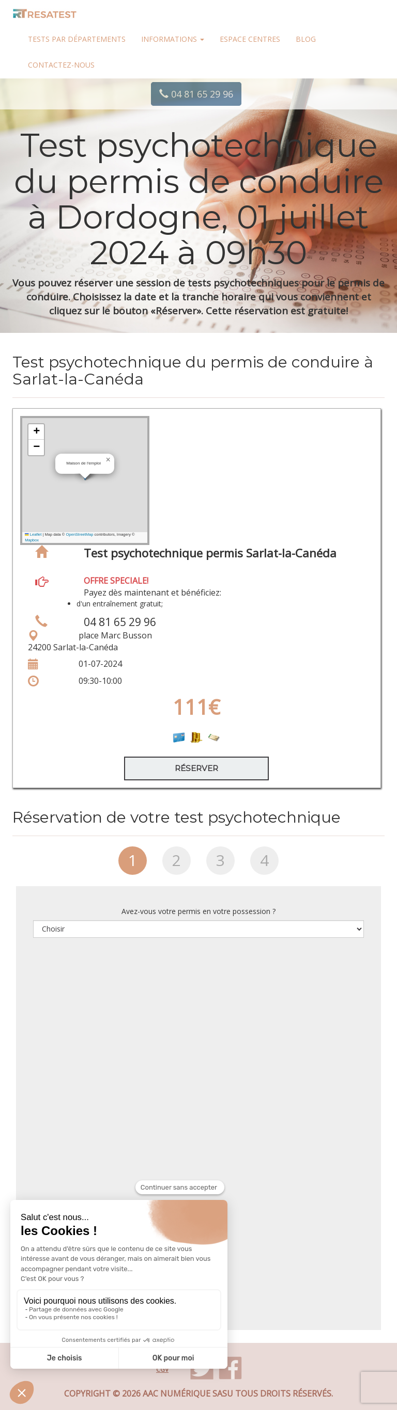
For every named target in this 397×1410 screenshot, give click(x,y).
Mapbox (32, 540)
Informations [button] (172, 39)
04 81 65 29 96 (196, 94)
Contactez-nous (61, 65)
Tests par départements (77, 39)
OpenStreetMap (79, 534)
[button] (108, 460)
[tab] (133, 864)
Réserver (196, 768)
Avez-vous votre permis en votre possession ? (198, 911)
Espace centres (250, 39)
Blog (306, 39)
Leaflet (33, 534)
